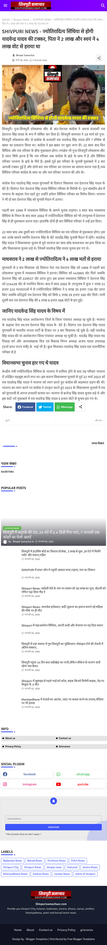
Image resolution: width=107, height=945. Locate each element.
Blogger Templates (37, 939)
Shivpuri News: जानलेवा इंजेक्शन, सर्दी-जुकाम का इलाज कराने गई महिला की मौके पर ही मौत (62, 608)
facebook (29, 774)
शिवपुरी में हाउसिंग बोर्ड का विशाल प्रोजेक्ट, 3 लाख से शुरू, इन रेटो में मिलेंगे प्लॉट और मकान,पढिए (61, 553)
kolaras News (41, 874)
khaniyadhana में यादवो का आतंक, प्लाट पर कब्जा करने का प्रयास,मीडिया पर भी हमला (62, 701)
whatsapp (83, 774)
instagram (30, 784)
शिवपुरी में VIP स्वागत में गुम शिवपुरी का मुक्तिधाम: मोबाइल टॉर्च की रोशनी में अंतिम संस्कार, (62, 645)
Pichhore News (57, 860)
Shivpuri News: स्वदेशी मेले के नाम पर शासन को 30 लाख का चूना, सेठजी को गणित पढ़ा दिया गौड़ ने (63, 590)
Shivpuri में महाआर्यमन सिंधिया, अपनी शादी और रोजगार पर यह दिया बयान (62, 625)
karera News (90, 867)
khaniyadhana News (15, 874)
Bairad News (34, 860)
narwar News (62, 874)
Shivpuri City (11, 867)
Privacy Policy (13, 746)
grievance (86, 930)
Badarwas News (12, 860)
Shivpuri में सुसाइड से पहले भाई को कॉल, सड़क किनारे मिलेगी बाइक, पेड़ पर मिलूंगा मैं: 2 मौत (62, 682)
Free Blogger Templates (81, 939)
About (30, 930)
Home (18, 930)
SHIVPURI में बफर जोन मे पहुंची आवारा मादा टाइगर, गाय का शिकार (58, 570)
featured (72, 867)
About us (10, 738)
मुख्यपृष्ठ (6, 19)
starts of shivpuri (85, 874)
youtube (83, 784)
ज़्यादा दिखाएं (98, 443)
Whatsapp (66, 407)
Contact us (46, 930)
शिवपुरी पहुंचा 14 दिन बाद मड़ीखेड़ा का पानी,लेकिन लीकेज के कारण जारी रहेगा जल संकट (60, 664)
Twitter (47, 407)
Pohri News (78, 860)
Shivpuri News (21, 19)
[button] (103, 6)
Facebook (27, 407)
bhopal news (54, 867)
